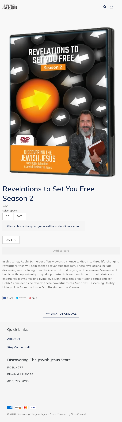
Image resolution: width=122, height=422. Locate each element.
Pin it (33, 298)
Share (8, 298)
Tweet (21, 298)
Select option (9, 210)
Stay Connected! (18, 347)
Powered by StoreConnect (71, 414)
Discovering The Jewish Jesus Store (37, 414)
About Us (13, 339)
